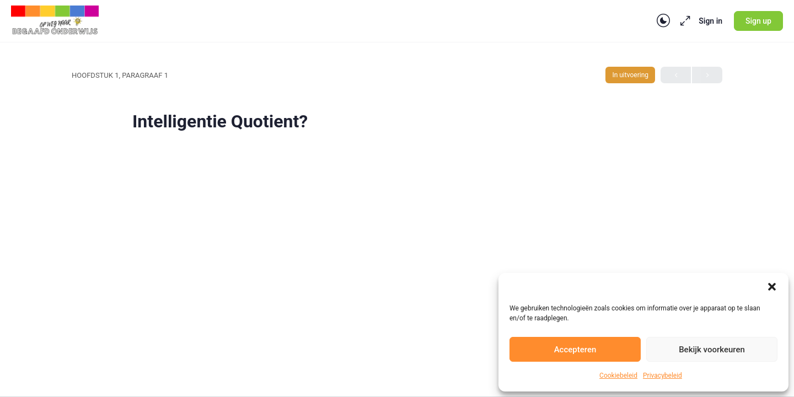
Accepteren (575, 350)
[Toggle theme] (663, 21)
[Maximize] (683, 21)
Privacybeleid (662, 375)
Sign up (758, 21)
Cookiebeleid (618, 375)
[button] (771, 286)
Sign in (710, 21)
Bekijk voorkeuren (712, 350)
